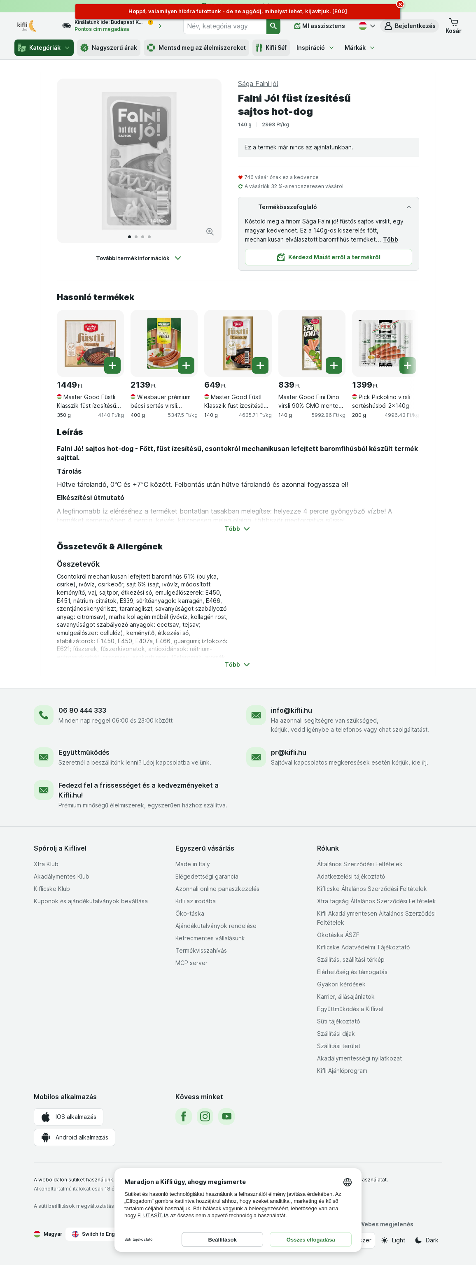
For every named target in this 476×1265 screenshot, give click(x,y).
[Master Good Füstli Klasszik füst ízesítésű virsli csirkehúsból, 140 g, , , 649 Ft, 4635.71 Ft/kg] (237, 343)
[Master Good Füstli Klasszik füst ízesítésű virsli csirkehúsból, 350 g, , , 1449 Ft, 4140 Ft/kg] (90, 343)
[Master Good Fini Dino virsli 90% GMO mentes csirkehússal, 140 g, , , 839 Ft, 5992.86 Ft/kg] (311, 343)
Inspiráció (315, 47)
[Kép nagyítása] (210, 231)
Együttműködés (84, 752)
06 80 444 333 (82, 710)
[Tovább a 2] (136, 236)
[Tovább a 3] (142, 236)
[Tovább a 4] (149, 236)
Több (390, 239)
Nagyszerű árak (108, 48)
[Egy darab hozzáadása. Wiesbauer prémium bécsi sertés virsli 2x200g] (186, 365)
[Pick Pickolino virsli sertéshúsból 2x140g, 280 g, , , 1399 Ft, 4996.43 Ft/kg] (385, 343)
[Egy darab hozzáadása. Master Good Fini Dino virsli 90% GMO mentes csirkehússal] (334, 365)
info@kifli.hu (291, 710)
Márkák (360, 47)
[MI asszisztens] (319, 26)
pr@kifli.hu (288, 752)
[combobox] (224, 26)
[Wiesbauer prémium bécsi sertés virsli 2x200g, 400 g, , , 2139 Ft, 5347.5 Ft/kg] (164, 343)
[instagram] (205, 1116)
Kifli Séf (271, 48)
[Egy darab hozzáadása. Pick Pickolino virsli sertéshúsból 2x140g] (407, 365)
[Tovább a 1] (129, 236)
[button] (409, 26)
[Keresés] (273, 26)
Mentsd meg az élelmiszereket (196, 48)
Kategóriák (44, 48)
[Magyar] (366, 26)
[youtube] (226, 1116)
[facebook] (183, 1116)
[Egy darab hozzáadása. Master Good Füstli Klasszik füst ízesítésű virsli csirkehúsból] (112, 365)
